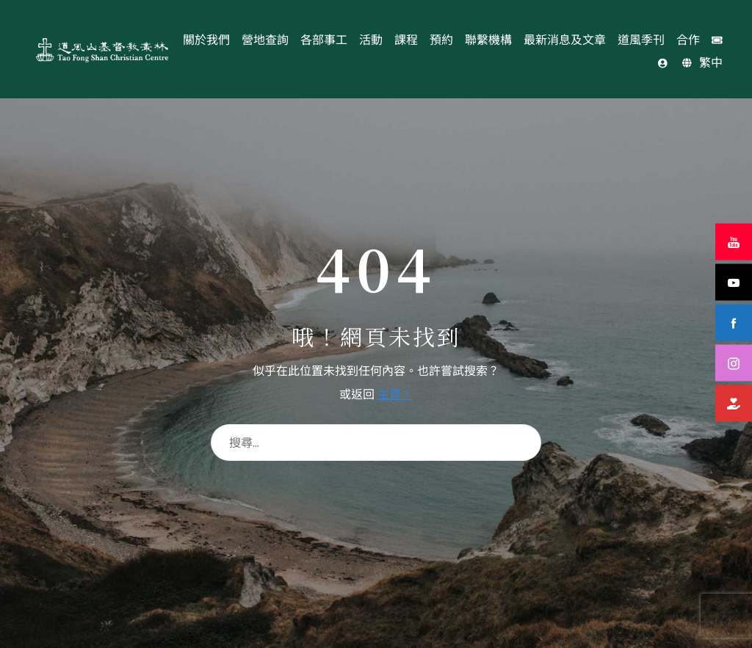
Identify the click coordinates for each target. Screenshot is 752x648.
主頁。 (395, 394)
